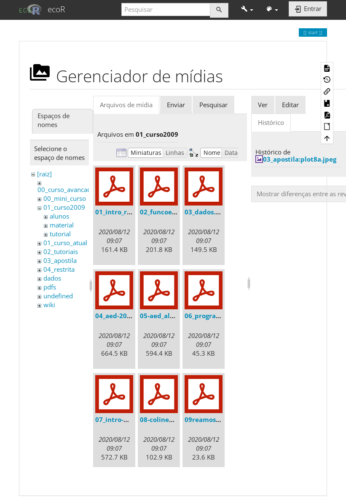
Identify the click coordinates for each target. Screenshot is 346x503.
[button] (247, 9)
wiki (49, 304)
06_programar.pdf (213, 315)
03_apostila (60, 260)
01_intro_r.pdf (117, 212)
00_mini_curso (64, 198)
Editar (290, 104)
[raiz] (44, 174)
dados (52, 278)
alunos (59, 216)
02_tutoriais (60, 251)
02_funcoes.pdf (164, 212)
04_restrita (59, 269)
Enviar (176, 104)
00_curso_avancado (66, 189)
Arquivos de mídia (126, 104)
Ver (263, 104)
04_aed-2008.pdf (121, 315)
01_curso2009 (64, 207)
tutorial (60, 234)
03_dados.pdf (205, 212)
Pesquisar (213, 104)
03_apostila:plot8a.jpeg (299, 159)
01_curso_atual (65, 242)
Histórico (271, 122)
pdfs (49, 287)
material (62, 225)
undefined (58, 296)
